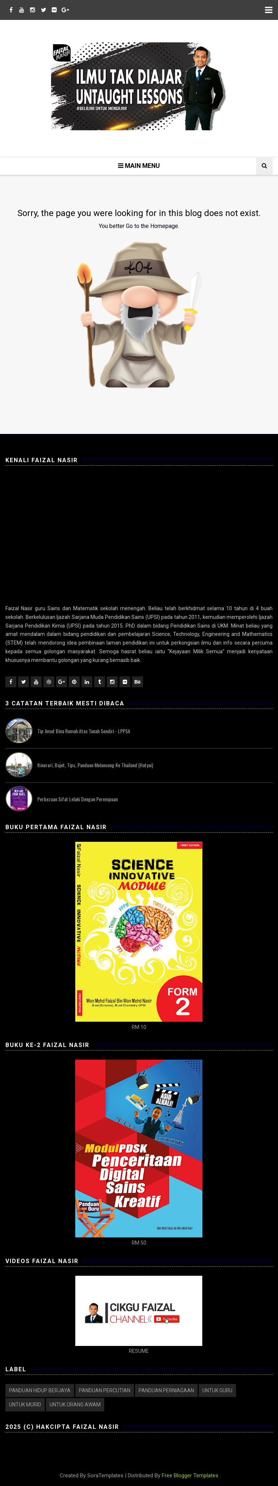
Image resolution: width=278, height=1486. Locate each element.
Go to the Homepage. (152, 226)
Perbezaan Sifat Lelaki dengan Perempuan (77, 799)
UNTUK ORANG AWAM (75, 1404)
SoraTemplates (105, 1475)
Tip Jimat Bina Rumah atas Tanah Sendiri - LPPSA (83, 731)
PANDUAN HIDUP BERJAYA (40, 1390)
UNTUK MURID (25, 1404)
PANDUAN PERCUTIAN (104, 1390)
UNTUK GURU (217, 1390)
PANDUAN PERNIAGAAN (166, 1390)
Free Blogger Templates (190, 1475)
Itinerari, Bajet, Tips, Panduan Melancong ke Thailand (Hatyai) (95, 765)
